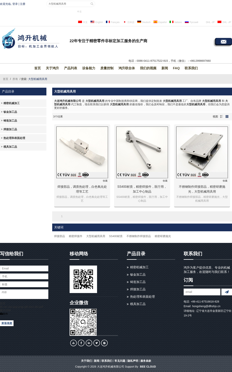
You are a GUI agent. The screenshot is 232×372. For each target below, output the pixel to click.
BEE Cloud (148, 366)
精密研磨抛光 (163, 236)
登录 (15, 3)
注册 (22, 3)
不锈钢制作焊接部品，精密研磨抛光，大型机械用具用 (202, 189)
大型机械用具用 (95, 236)
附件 (4, 313)
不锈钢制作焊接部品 (138, 236)
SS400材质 (116, 236)
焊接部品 (59, 236)
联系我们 (191, 68)
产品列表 (70, 68)
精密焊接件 (75, 236)
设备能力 (88, 68)
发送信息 (6, 323)
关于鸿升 (52, 68)
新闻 (164, 68)
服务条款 (145, 360)
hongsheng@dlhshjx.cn (206, 306)
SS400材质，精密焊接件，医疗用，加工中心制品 (142, 189)
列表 (221, 116)
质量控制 (106, 68)
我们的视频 (148, 68)
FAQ (176, 68)
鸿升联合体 (127, 68)
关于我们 (86, 360)
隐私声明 (132, 360)
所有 (15, 79)
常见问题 (119, 360)
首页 (37, 68)
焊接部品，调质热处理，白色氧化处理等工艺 (82, 189)
